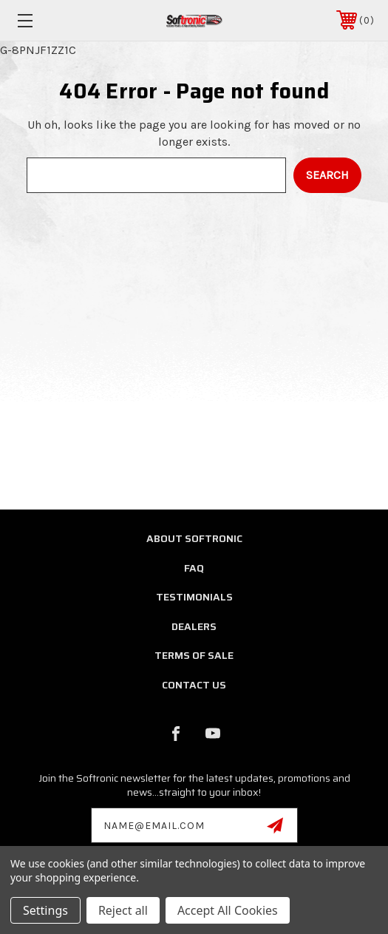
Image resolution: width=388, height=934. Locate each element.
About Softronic (194, 538)
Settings (45, 910)
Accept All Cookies (227, 910)
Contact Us (194, 685)
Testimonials (194, 597)
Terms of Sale (194, 655)
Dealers (194, 626)
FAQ (194, 568)
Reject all (123, 910)
